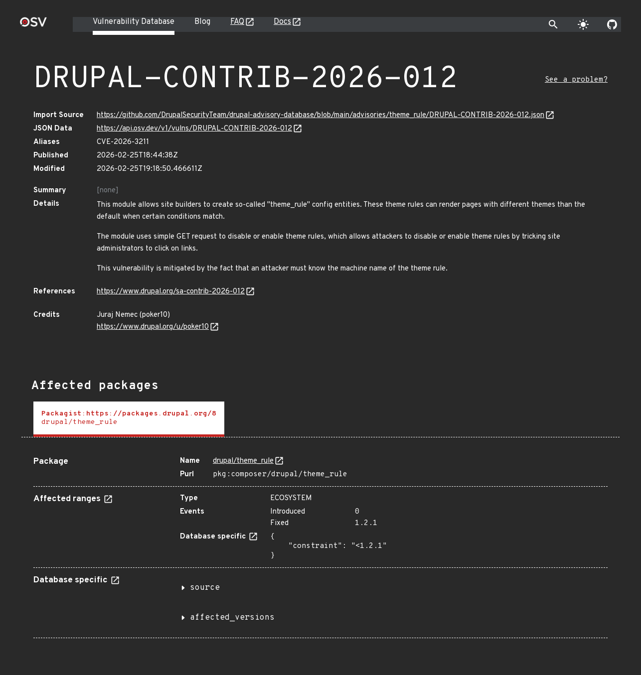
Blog (202, 22)
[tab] (128, 419)
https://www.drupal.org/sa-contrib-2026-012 (171, 291)
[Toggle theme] (583, 24)
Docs (282, 22)
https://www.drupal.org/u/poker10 (153, 327)
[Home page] (33, 25)
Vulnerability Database (133, 22)
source (205, 588)
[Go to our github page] (612, 24)
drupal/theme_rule (243, 461)
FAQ (237, 22)
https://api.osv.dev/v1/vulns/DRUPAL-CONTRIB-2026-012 (194, 129)
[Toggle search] (553, 24)
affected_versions (232, 618)
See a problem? (576, 80)
